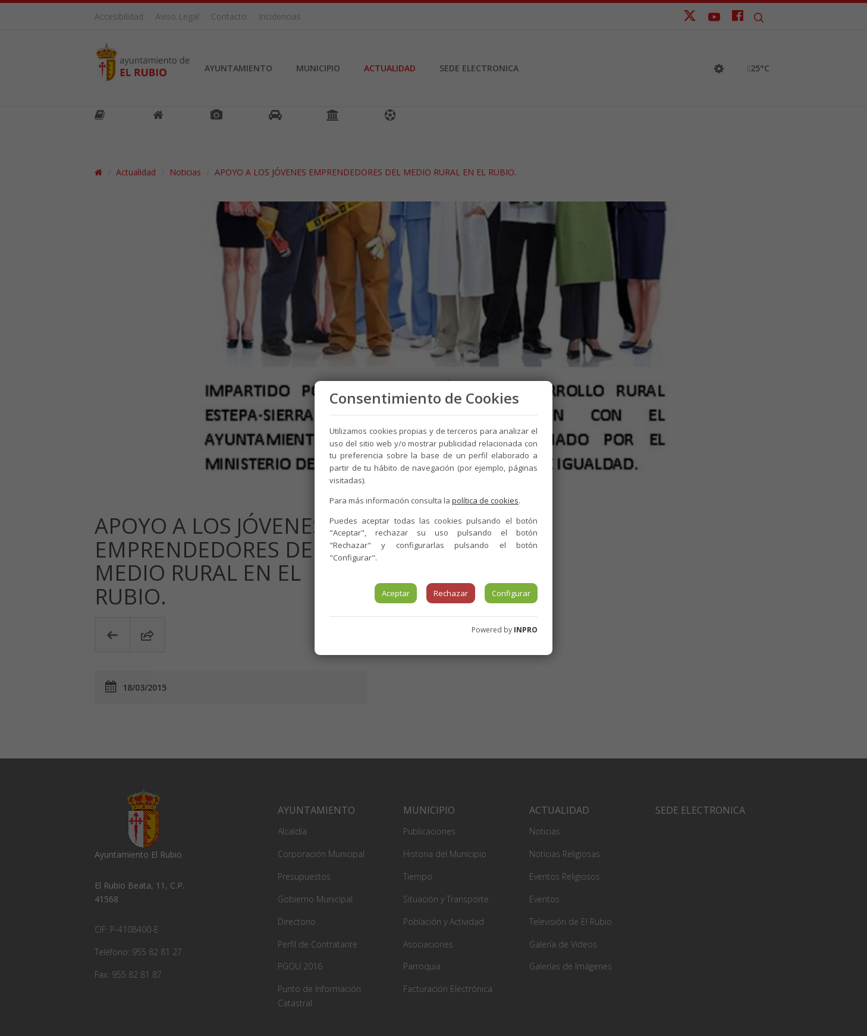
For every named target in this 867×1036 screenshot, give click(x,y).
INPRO (526, 630)
